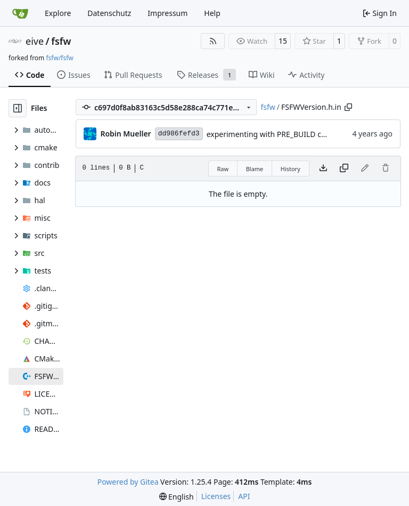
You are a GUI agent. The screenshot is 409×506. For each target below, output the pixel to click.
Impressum (167, 13)
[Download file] (323, 168)
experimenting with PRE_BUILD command (280, 134)
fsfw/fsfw (59, 57)
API (244, 496)
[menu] (176, 497)
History (290, 169)
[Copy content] (344, 168)
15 (283, 41)
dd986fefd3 (179, 134)
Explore (58, 13)
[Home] (20, 13)
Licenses (216, 496)
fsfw (61, 41)
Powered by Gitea (128, 482)
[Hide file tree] (18, 108)
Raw (223, 169)
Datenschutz (109, 13)
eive (35, 41)
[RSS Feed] (213, 41)
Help (212, 13)
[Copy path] (348, 107)
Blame (255, 169)
